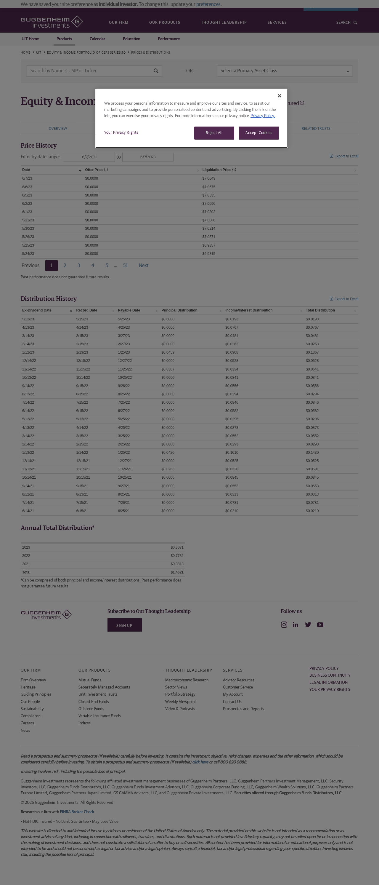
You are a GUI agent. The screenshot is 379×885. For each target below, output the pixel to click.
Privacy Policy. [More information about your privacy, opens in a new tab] (262, 116)
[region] (191, 118)
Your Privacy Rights (121, 133)
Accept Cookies (258, 133)
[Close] (279, 95)
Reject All (214, 133)
